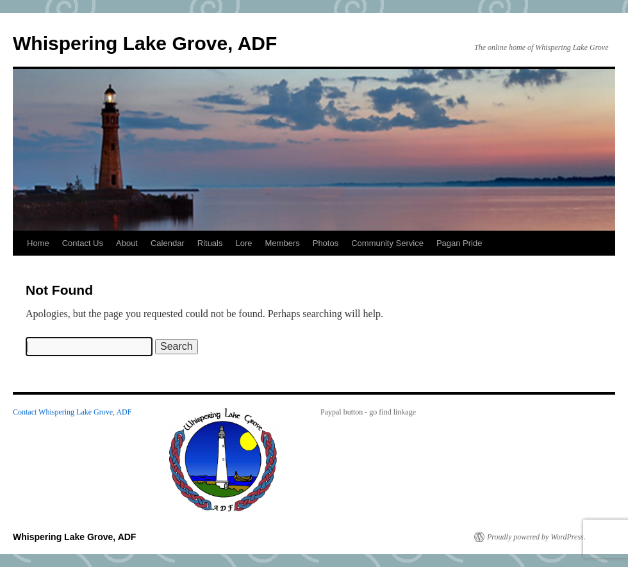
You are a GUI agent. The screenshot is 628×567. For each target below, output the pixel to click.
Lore (244, 243)
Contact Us (82, 243)
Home (38, 243)
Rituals (210, 243)
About (127, 243)
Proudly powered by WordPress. (536, 536)
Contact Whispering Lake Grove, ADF (72, 411)
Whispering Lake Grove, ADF (145, 43)
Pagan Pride (459, 243)
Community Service (387, 243)
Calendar (168, 243)
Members (282, 243)
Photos (325, 243)
